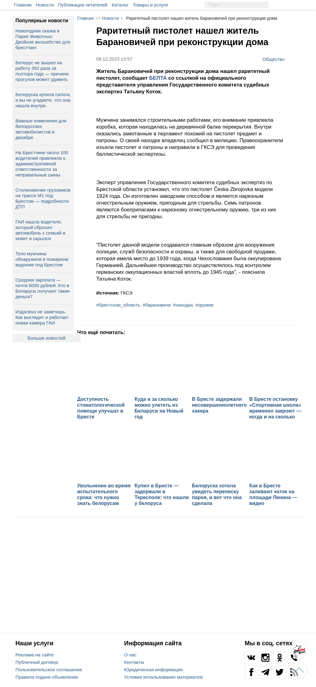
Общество (274, 59)
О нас (130, 654)
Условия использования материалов (163, 677)
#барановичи (157, 304)
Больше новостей (46, 338)
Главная (22, 4)
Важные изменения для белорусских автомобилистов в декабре (40, 129)
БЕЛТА (158, 78)
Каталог (120, 4)
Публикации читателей (82, 4)
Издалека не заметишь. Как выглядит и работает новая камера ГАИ (42, 317)
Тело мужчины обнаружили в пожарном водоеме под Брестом (41, 259)
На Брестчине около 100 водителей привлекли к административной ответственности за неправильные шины (41, 163)
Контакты (134, 662)
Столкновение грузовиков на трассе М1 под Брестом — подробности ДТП (42, 198)
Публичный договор (36, 662)
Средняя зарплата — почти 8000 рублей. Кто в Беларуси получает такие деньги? (42, 288)
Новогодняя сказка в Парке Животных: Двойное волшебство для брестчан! (42, 39)
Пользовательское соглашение (48, 669)
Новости (45, 4)
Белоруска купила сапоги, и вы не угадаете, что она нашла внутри (43, 100)
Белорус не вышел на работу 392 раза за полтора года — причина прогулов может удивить (42, 71)
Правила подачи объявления (46, 677)
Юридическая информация (153, 669)
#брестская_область (118, 304)
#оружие (204, 304)
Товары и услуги (150, 4)
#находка (183, 304)
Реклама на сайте (34, 654)
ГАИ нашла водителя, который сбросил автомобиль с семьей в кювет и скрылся (40, 230)
